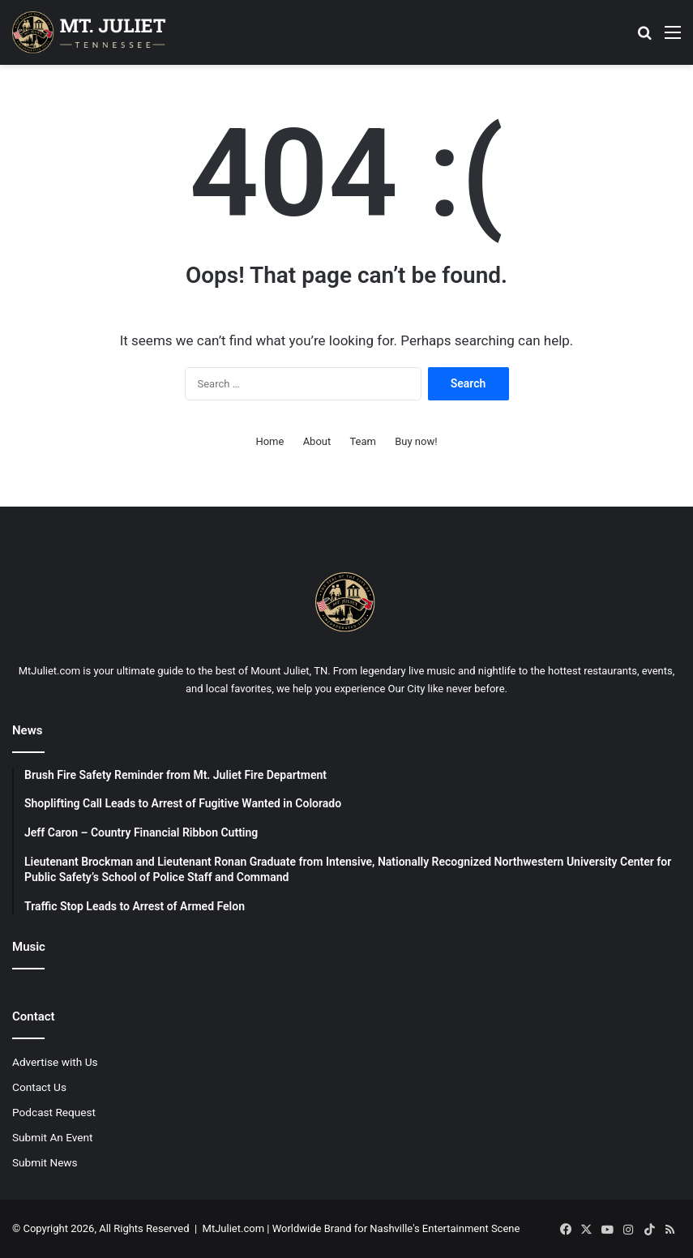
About (317, 441)
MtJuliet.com (233, 1228)
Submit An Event (52, 1137)
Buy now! (416, 441)
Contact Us (39, 1086)
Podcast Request (54, 1112)
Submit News (45, 1162)
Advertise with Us (55, 1061)
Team (362, 441)
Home (269, 441)
